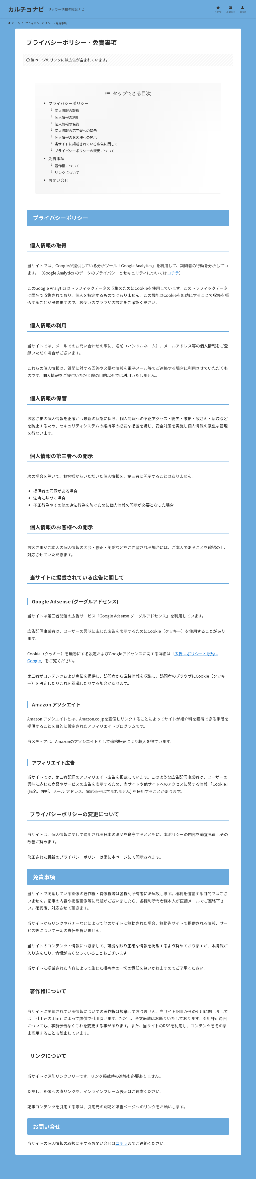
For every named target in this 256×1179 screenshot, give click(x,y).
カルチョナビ (26, 9)
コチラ (173, 273)
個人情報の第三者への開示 (76, 130)
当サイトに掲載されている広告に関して (86, 143)
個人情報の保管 (67, 124)
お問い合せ (58, 180)
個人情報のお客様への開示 (76, 137)
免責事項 (56, 158)
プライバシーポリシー (68, 103)
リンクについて (67, 172)
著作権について (67, 165)
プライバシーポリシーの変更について (84, 150)
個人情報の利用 (67, 117)
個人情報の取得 (67, 110)
